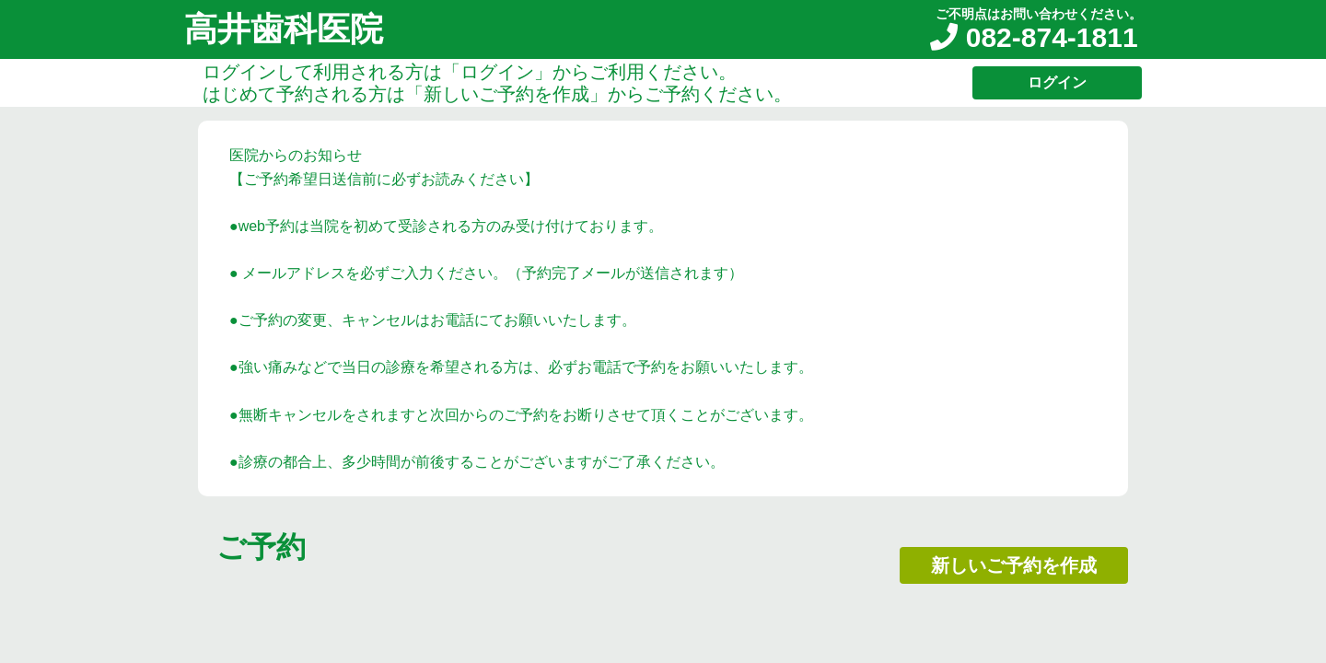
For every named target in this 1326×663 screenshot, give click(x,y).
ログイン (1057, 82)
